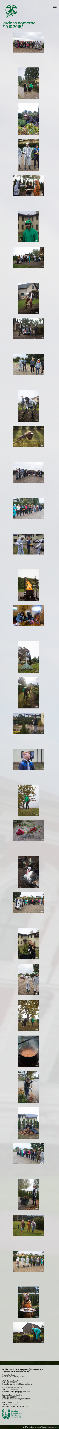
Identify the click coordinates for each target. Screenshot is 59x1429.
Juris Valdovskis (51, 1427)
